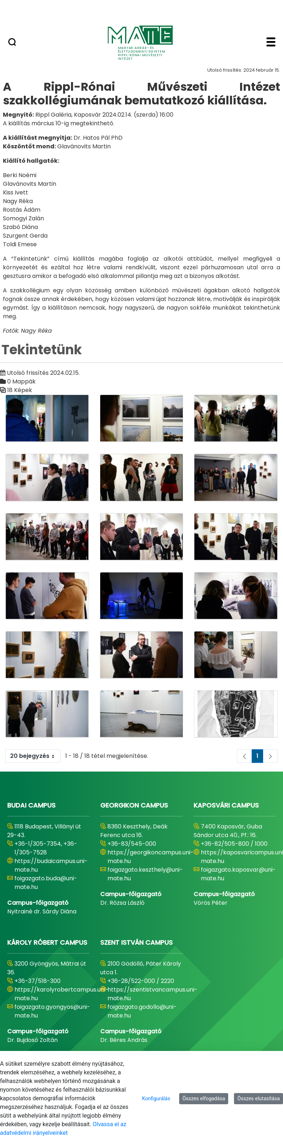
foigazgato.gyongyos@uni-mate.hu (52, 1011)
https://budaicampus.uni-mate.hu (51, 865)
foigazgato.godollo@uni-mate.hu (142, 1011)
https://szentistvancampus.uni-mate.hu (152, 993)
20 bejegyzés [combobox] (35, 756)
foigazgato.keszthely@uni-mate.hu (145, 874)
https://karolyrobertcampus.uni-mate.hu (61, 993)
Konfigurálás (156, 1098)
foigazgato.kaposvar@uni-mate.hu (238, 874)
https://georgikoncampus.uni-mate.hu (150, 856)
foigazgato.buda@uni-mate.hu (45, 882)
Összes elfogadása (203, 1098)
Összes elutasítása (258, 1098)
